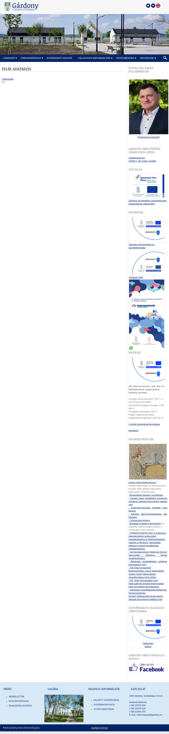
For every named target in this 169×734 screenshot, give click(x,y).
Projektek (147, 58)
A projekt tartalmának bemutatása (144, 424)
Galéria (148, 646)
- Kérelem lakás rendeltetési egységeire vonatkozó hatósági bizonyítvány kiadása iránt (148, 501)
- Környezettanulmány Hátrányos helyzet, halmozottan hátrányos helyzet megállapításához (148, 555)
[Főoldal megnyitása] (148, 6)
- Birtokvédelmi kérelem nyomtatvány (146, 495)
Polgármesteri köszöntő (148, 137)
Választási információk (94, 58)
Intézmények (125, 58)
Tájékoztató (8, 79)
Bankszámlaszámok (20, 706)
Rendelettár (16, 696)
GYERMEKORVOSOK (104, 704)
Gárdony (9, 58)
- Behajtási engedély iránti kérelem (145, 523)
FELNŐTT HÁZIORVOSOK (106, 700)
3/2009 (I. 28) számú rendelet (142, 161)
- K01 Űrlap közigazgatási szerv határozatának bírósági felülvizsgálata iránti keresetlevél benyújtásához (146, 583)
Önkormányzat (31, 58)
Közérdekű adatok (59, 58)
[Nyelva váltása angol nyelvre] (158, 6)
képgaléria (133, 430)
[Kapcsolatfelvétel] (153, 6)
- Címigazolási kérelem (139, 520)
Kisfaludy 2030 (136, 277)
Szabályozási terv (137, 158)
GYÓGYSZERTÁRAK (104, 709)
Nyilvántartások (19, 701)
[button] (165, 58)
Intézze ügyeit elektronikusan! (142, 482)
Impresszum (99, 728)
